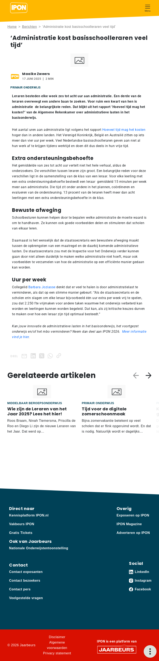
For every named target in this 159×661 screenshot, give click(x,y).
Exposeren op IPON (133, 515)
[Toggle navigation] (148, 8)
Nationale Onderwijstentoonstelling (38, 548)
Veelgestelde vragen (26, 598)
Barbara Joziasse (41, 287)
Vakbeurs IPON (21, 524)
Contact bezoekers (24, 580)
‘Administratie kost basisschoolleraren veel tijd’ (79, 26)
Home (12, 26)
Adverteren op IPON (133, 533)
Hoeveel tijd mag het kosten (124, 130)
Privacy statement (57, 653)
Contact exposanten (26, 572)
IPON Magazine (129, 524)
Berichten (29, 26)
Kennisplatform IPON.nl (29, 515)
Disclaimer (57, 637)
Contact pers (20, 589)
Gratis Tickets (21, 533)
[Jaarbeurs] (116, 649)
